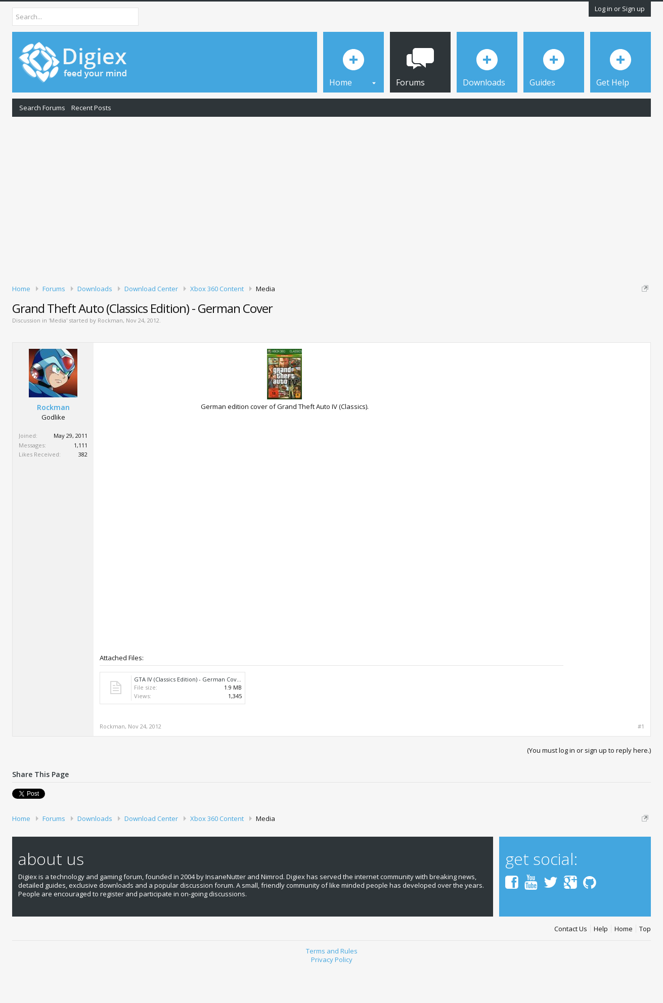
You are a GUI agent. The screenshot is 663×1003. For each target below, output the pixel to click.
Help (601, 964)
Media (58, 355)
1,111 (80, 480)
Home (623, 964)
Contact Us (570, 964)
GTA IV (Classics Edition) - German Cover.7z (192, 714)
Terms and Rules (332, 986)
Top (645, 964)
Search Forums (42, 107)
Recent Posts (91, 107)
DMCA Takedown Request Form (289, 319)
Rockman (110, 355)
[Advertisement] (331, 198)
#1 (641, 761)
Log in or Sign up (620, 8)
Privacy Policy (331, 994)
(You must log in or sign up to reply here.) (589, 785)
